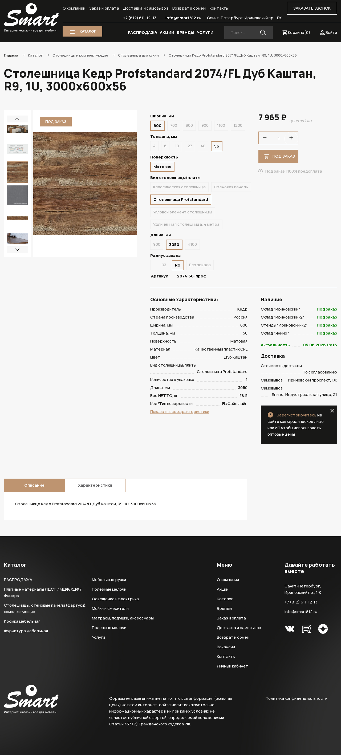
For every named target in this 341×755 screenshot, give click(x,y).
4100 (192, 244)
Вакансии (226, 647)
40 (203, 146)
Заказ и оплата (104, 8)
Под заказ (284, 156)
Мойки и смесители (110, 608)
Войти (331, 32)
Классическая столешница (179, 187)
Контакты (219, 8)
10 (177, 146)
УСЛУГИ (205, 32)
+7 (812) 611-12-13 (139, 18)
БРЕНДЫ (185, 32)
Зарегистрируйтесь (296, 415)
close (332, 410)
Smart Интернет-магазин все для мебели (31, 18)
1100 (221, 125)
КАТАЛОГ (88, 31)
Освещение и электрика (115, 599)
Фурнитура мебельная (26, 631)
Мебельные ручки (109, 579)
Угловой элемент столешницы (182, 212)
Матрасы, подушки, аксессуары (123, 618)
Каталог (225, 599)
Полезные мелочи (109, 589)
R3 (164, 265)
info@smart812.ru (183, 18)
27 (190, 146)
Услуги (98, 637)
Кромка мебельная (22, 621)
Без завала (200, 265)
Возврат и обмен (189, 8)
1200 (238, 125)
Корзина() (299, 32)
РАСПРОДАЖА (142, 32)
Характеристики (95, 485)
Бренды (224, 608)
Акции (222, 589)
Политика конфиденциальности (296, 698)
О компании (74, 8)
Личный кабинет (232, 666)
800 (189, 125)
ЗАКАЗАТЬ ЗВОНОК (312, 8)
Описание (34, 485)
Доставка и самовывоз (145, 8)
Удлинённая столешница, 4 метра (186, 224)
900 (205, 125)
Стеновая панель (231, 187)
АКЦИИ (167, 32)
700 (173, 125)
